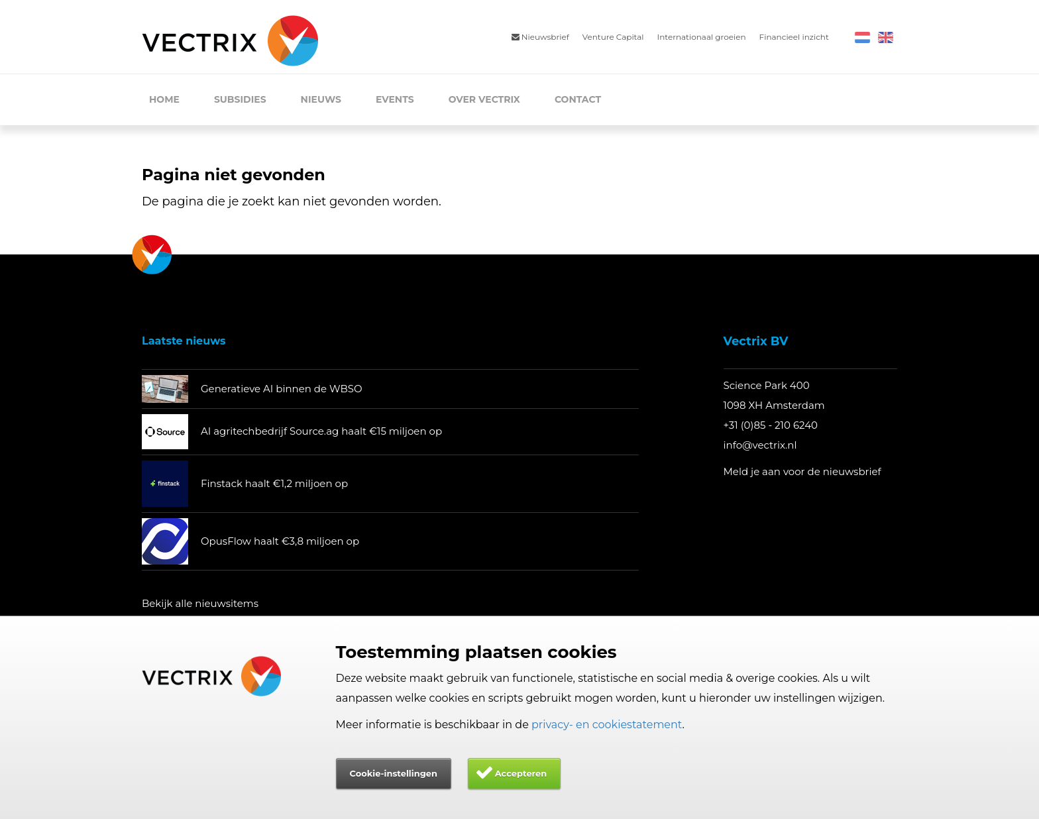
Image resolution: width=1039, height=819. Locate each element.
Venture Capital (613, 37)
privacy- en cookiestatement (607, 724)
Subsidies (240, 99)
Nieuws (321, 99)
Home (164, 99)
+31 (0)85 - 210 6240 (771, 425)
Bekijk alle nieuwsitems (200, 603)
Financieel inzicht (794, 37)
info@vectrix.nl (760, 445)
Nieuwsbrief (540, 37)
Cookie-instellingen (393, 773)
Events (395, 99)
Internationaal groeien (701, 37)
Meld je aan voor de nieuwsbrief (802, 471)
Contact (578, 99)
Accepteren (521, 773)
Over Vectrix (484, 99)
